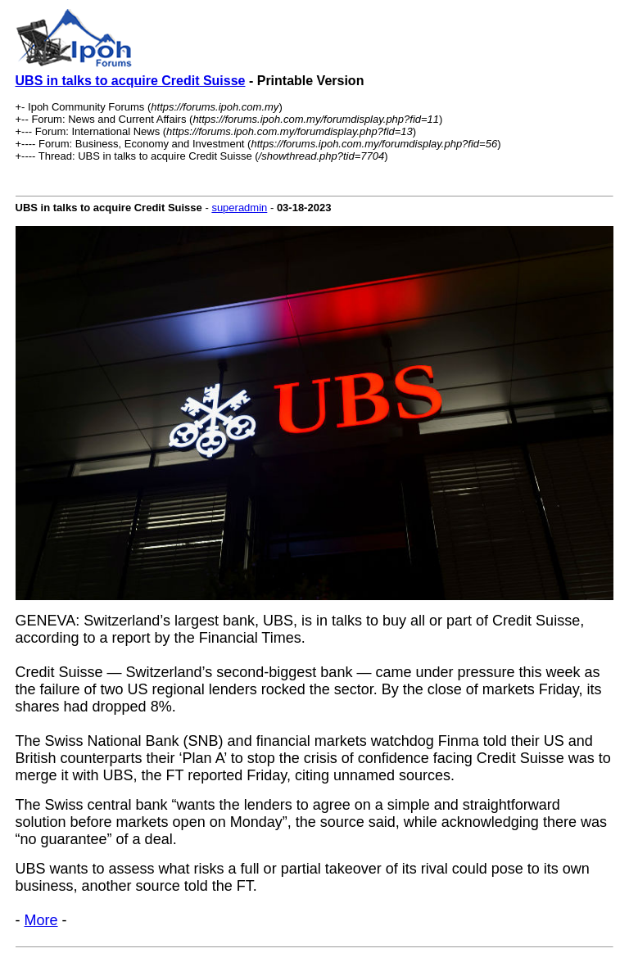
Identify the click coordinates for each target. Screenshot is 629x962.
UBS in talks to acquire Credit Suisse (131, 81)
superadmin (239, 207)
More (41, 920)
